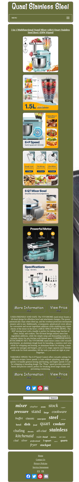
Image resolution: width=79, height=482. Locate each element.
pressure (21, 411)
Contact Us (40, 460)
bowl (18, 424)
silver (24, 440)
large (46, 412)
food (35, 425)
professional (35, 441)
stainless (58, 430)
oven (43, 407)
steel (53, 417)
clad (16, 440)
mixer (21, 405)
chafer (34, 407)
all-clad (41, 431)
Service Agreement (41, 467)
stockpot (45, 445)
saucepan (41, 419)
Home (40, 456)
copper (63, 407)
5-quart (47, 440)
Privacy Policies (40, 463)
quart (45, 423)
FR (43, 471)
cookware (59, 411)
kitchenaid (24, 435)
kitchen (53, 437)
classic (30, 418)
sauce (56, 441)
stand (36, 411)
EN (38, 471)
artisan (63, 419)
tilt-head (42, 437)
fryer (33, 445)
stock (53, 405)
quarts (64, 440)
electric (31, 431)
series (62, 437)
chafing (19, 431)
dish (27, 424)
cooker (59, 423)
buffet (19, 418)
